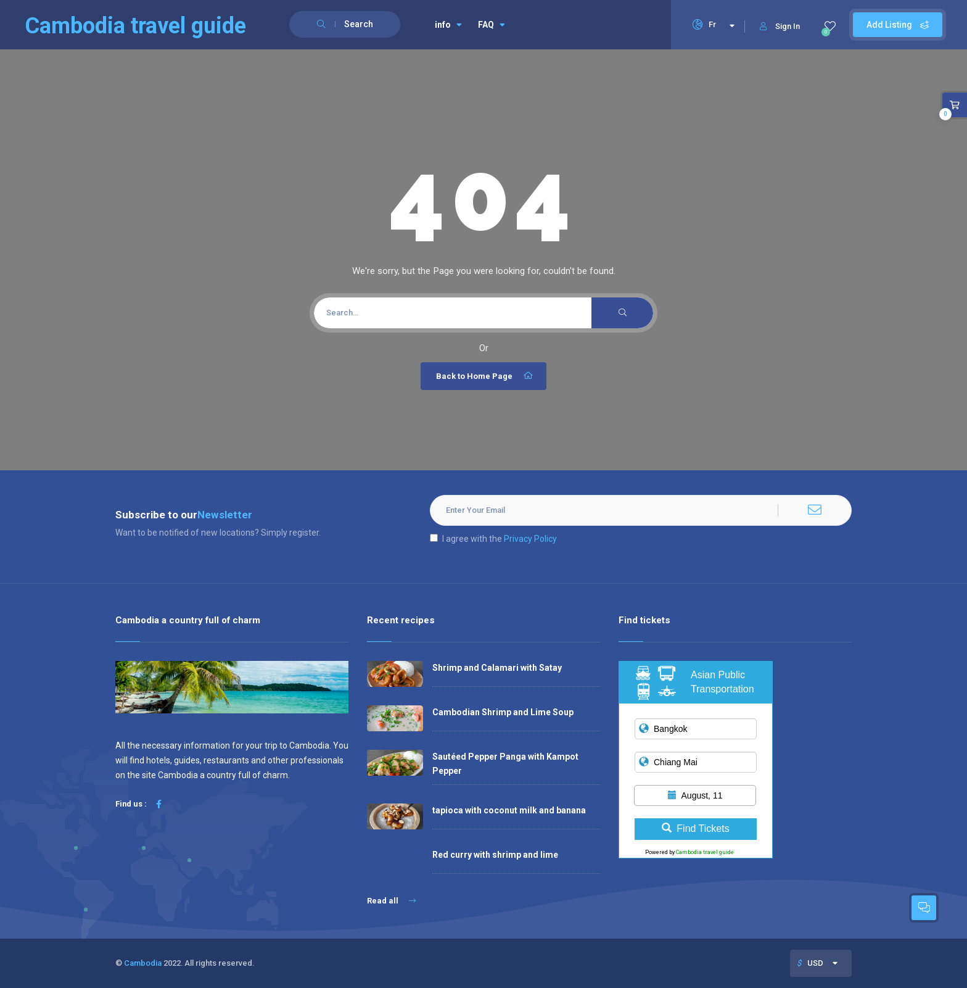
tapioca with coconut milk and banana (509, 810)
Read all (391, 900)
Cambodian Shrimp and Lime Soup (503, 712)
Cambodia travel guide (705, 852)
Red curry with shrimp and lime (495, 855)
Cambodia (143, 963)
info (448, 25)
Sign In (780, 26)
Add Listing (897, 25)
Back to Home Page (485, 376)
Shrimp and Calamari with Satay (497, 668)
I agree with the (493, 539)
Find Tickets (695, 828)
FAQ (491, 25)
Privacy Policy (530, 539)
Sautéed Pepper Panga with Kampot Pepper (505, 764)
